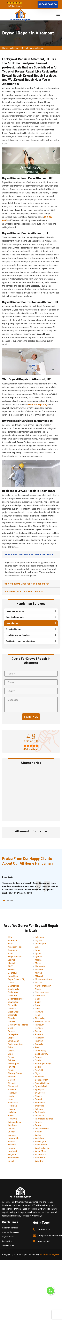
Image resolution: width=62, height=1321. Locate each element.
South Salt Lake (42, 1083)
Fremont (12, 1076)
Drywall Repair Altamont (33, 48)
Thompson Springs (44, 1118)
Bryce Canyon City (16, 979)
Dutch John (13, 1041)
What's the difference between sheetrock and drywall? (29, 555)
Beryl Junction (15, 956)
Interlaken (12, 1125)
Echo (10, 1047)
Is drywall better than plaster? (24, 591)
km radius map (31, 793)
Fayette (11, 1067)
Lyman (38, 953)
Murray (38, 982)
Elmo (10, 1054)
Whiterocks (40, 1154)
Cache (11, 982)
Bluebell (11, 963)
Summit (38, 1099)
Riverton (39, 1041)
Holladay (12, 1112)
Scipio (38, 1067)
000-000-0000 (47, 4)
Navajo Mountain (43, 986)
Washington (40, 1141)
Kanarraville (13, 1138)
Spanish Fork (41, 1086)
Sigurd (38, 1073)
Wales (38, 1135)
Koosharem (13, 1157)
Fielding (11, 1070)
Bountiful (12, 973)
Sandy (38, 1060)
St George (40, 1093)
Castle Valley (14, 989)
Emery (11, 1057)
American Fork (15, 947)
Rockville (39, 1044)
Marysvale (40, 966)
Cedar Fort (13, 995)
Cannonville (13, 986)
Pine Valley (40, 1018)
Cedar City (13, 992)
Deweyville (13, 1034)
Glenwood (13, 1086)
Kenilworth (13, 1151)
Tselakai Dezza (42, 1128)
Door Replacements (10, 1232)
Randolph (39, 1037)
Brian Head (13, 976)
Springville (40, 1089)
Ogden (38, 1002)
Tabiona (39, 1109)
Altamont (14, 48)
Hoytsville (12, 1118)
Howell (11, 1115)
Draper (11, 1037)
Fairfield (11, 1060)
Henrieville (13, 1102)
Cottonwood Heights (18, 1024)
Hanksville (12, 1093)
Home (5, 48)
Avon (10, 953)
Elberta (11, 1050)
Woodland (40, 1157)
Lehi (37, 947)
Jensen (11, 1128)
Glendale (12, 1083)
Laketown (39, 937)
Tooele (38, 1122)
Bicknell (11, 960)
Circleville (12, 1005)
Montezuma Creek (44, 979)
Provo (38, 1031)
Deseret (11, 1031)
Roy (37, 1047)
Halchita (12, 1089)
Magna (38, 960)
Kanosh (11, 1141)
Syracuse (39, 1105)
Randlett (39, 1034)
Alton (10, 943)
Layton (38, 940)
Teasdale (39, 1115)
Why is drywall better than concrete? (27, 584)
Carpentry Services (10, 1228)
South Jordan (41, 1080)
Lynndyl (38, 956)
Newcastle (40, 995)
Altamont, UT (43, 1241)
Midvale (38, 973)
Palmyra (39, 1011)
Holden (11, 1109)
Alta (10, 937)
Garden (11, 1080)
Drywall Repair (8, 1237)
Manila (38, 963)
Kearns (11, 1148)
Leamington (40, 943)
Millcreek (39, 976)
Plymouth (39, 1024)
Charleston (13, 1002)
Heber (11, 1099)
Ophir (37, 1005)
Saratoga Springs (43, 1063)
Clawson (12, 1008)
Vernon (38, 1131)
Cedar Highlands (16, 999)
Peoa (37, 1015)
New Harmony (42, 992)
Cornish (11, 1021)
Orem (37, 1008)
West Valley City (43, 1148)
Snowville (39, 1076)
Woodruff (39, 1161)
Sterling (38, 1096)
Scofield (39, 1070)
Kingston (12, 1154)
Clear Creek (13, 1011)
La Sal (11, 1161)
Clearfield (12, 1015)
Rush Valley (40, 1050)
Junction (12, 1135)
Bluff (10, 966)
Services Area (8, 1245)
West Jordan (41, 1144)
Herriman (12, 1105)
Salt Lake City (41, 1054)
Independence (14, 1122)
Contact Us (6, 1241)
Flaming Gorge (15, 1073)
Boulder (11, 969)
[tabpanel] (31, 887)
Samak (38, 1057)
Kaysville (12, 1144)
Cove (10, 1028)
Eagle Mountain (15, 1044)
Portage (39, 1028)
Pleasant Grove (42, 1021)
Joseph (11, 1131)
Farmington (13, 1063)
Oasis (37, 999)
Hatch (11, 1096)
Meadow (39, 969)
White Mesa (40, 1151)
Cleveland (12, 1018)
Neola (38, 989)
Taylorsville (40, 1112)
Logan (38, 950)
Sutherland (40, 1102)
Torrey (38, 1125)
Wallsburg (39, 1138)
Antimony (12, 950)
